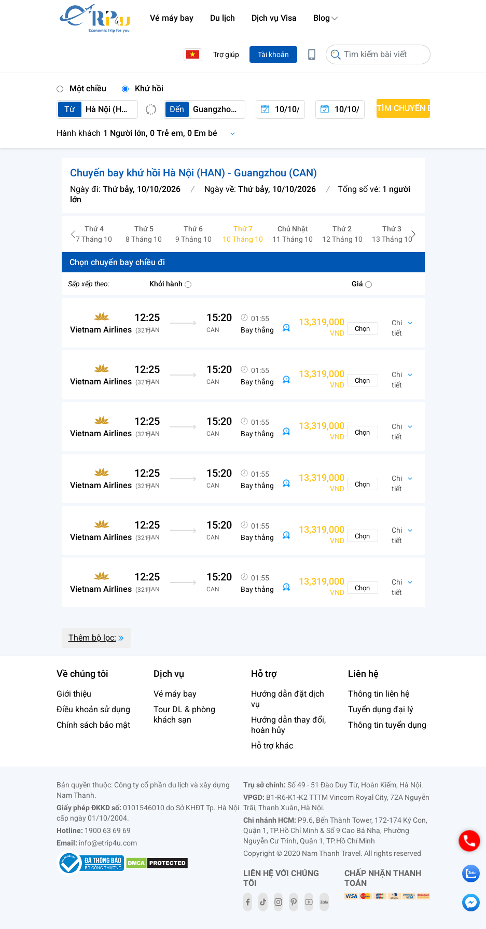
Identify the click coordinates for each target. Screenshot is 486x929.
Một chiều (81, 88)
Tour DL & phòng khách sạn (184, 714)
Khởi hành (170, 284)
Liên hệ (363, 673)
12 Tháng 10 (342, 233)
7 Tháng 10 (94, 233)
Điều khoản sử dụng (93, 709)
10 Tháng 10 (243, 233)
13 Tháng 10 (392, 233)
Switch (151, 109)
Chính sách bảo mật (93, 725)
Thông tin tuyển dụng (387, 725)
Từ (69, 109)
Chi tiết (397, 328)
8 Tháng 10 (144, 233)
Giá (362, 284)
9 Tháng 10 (193, 233)
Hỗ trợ (263, 673)
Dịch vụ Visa (274, 18)
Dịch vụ (169, 673)
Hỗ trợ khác (272, 746)
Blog (321, 18)
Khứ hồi (142, 88)
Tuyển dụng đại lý (380, 709)
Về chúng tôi (82, 673)
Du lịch (222, 18)
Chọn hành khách (149, 133)
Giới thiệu (74, 694)
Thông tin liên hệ (378, 694)
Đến (177, 109)
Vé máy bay (171, 18)
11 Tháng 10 (292, 233)
